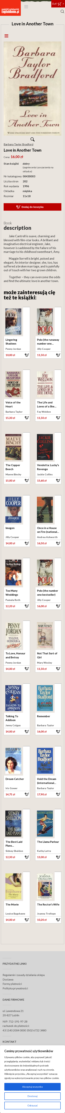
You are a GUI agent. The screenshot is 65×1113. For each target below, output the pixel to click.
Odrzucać (32, 1105)
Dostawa (8, 979)
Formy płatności (12, 983)
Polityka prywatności (15, 988)
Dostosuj (32, 1096)
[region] (32, 1079)
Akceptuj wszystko (32, 1086)
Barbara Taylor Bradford (18, 144)
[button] (17, 354)
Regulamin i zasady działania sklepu (24, 975)
